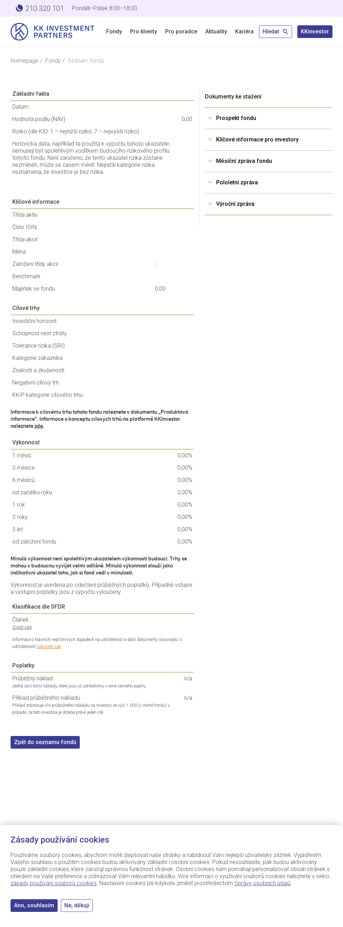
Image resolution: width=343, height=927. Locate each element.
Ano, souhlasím (34, 905)
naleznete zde (49, 646)
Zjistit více (22, 627)
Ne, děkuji (76, 905)
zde (38, 426)
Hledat (276, 31)
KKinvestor (315, 31)
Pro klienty (143, 31)
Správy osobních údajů (262, 883)
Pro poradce (181, 31)
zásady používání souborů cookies (54, 883)
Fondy (114, 31)
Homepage (24, 60)
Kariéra (244, 31)
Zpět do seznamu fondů (45, 742)
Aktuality (216, 31)
